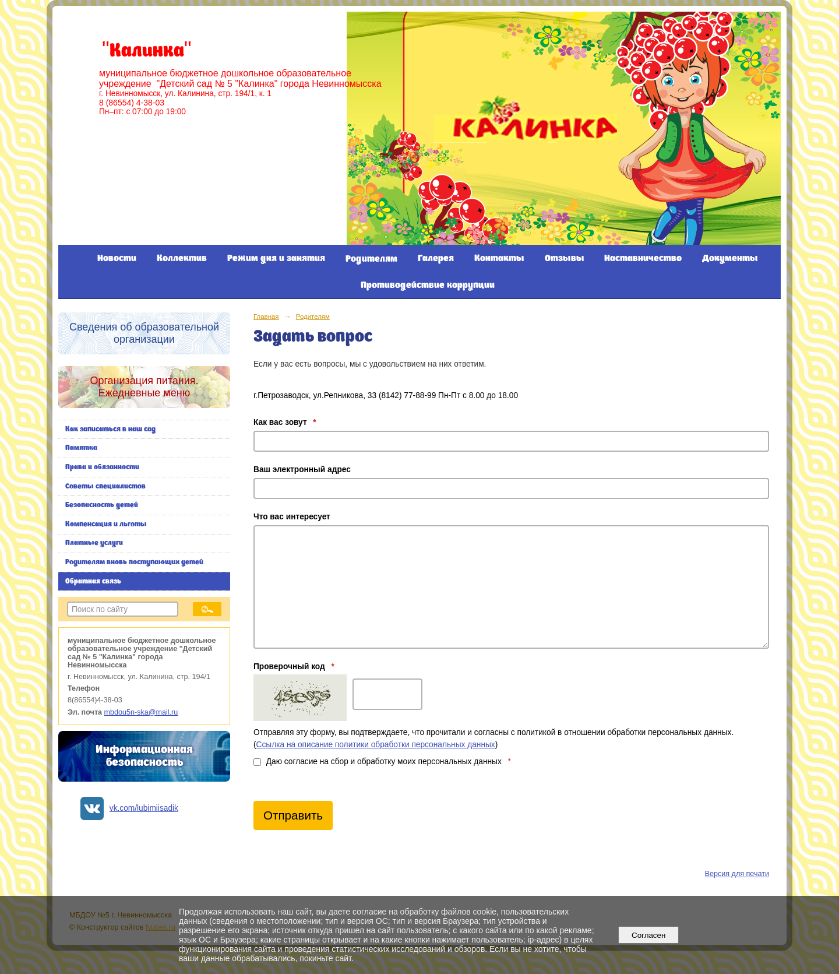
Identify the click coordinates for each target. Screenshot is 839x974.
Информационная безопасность (144, 756)
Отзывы (564, 258)
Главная (266, 316)
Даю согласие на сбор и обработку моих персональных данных (382, 761)
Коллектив (182, 258)
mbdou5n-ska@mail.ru (141, 712)
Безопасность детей (101, 505)
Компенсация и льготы (106, 524)
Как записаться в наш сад (110, 429)
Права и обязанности (102, 467)
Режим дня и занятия (276, 258)
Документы (730, 258)
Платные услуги (94, 543)
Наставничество (643, 258)
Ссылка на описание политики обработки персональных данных (375, 744)
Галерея (436, 258)
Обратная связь (93, 581)
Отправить (293, 815)
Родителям (371, 259)
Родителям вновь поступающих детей (134, 562)
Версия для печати (737, 874)
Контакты (499, 258)
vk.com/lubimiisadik (144, 808)
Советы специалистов (105, 486)
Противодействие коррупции (428, 285)
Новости (116, 258)
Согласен (649, 935)
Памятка (81, 448)
